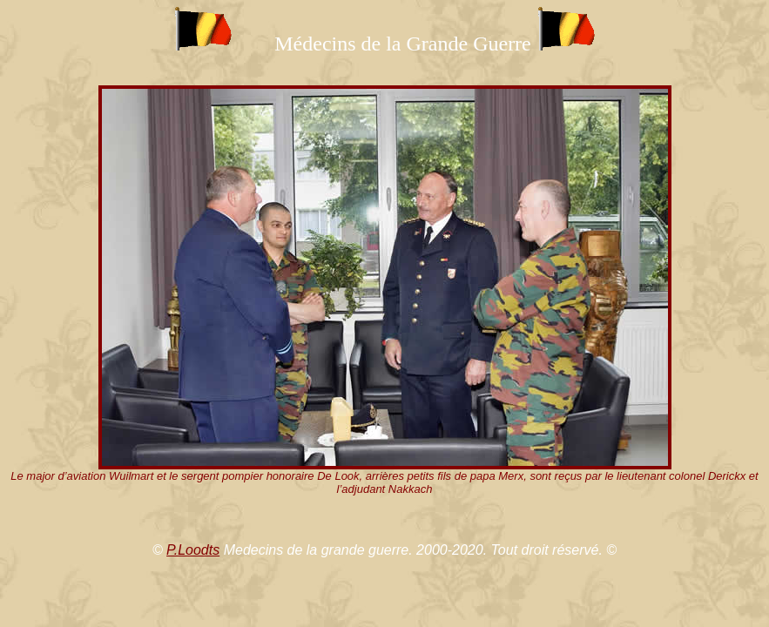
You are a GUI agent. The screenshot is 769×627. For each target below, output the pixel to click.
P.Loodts (192, 550)
